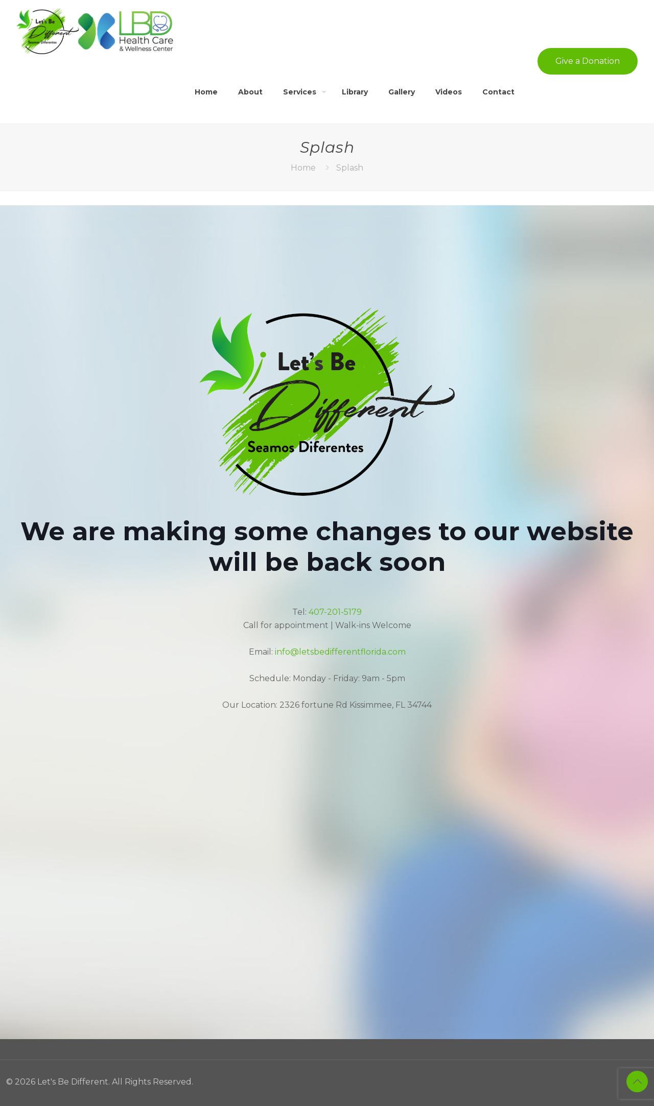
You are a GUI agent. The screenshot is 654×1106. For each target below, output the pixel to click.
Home (303, 168)
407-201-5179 (335, 612)
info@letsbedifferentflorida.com (340, 652)
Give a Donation (587, 61)
